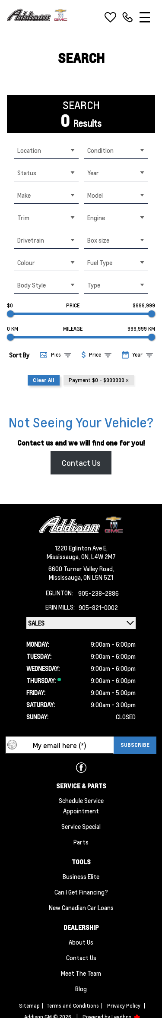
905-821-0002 (98, 607)
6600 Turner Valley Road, (81, 568)
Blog (81, 989)
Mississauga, (64, 556)
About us (81, 942)
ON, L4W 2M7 (98, 556)
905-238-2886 (98, 593)
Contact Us (81, 463)
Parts (81, 842)
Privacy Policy (123, 1005)
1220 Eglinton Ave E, (81, 548)
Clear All (43, 380)
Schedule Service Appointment (81, 806)
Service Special (81, 826)
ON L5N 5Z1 (98, 577)
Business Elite (81, 876)
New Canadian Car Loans (81, 907)
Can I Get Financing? (81, 892)
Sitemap (29, 1005)
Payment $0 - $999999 (99, 380)
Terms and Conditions (72, 1005)
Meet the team (81, 973)
